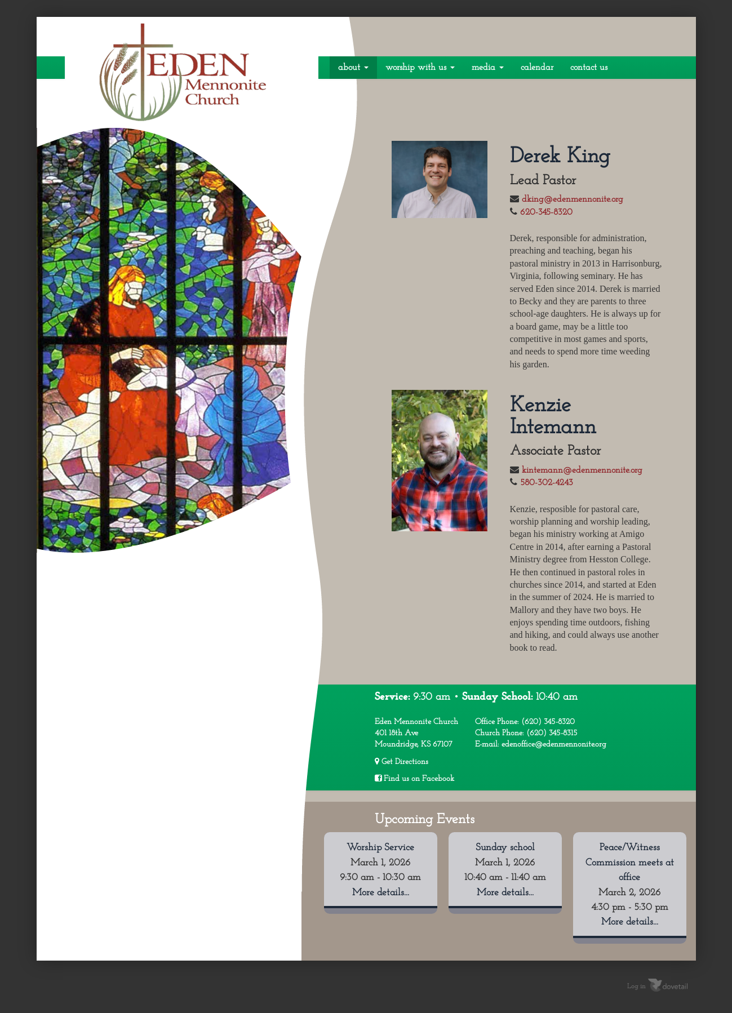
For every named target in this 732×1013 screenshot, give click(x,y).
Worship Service (380, 847)
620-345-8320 (546, 212)
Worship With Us (420, 67)
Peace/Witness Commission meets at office (629, 862)
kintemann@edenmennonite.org (582, 470)
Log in (636, 986)
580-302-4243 (546, 482)
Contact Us (588, 67)
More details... (380, 893)
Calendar (537, 67)
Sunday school (505, 847)
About (353, 67)
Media (488, 67)
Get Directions (401, 761)
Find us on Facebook (414, 778)
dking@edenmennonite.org (572, 199)
